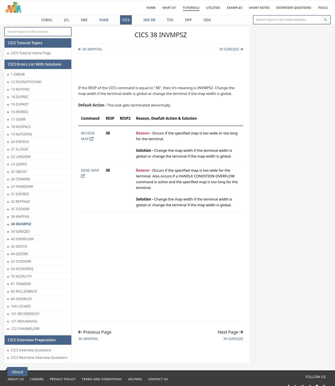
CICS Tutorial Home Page (31, 38)
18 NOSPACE (21, 112)
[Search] (325, 20)
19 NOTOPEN (21, 119)
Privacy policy (63, 379)
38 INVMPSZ (21, 209)
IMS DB (149, 20)
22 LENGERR (21, 142)
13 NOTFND (20, 74)
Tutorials (191, 8)
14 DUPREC (20, 82)
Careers (37, 379)
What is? (169, 8)
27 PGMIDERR (22, 172)
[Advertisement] (160, 68)
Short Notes (259, 8)
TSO (170, 20)
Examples (234, 8)
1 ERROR (18, 59)
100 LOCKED (21, 291)
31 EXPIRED (20, 179)
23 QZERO (19, 149)
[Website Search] (287, 20)
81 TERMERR (21, 269)
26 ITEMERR (20, 164)
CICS (126, 20)
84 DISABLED (21, 284)
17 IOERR (18, 104)
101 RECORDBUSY (25, 299)
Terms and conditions (102, 379)
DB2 (84, 20)
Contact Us (158, 379)
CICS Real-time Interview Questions (39, 343)
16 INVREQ (19, 97)
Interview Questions (293, 8)
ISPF (188, 20)
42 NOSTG (19, 232)
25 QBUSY (19, 157)
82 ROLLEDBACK (24, 276)
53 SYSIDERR (21, 247)
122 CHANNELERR (25, 314)
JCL (66, 20)
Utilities (213, 8)
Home (151, 8)
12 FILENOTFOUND (26, 67)
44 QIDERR (19, 239)
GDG (207, 20)
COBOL (47, 20)
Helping (135, 379)
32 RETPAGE (20, 187)
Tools (323, 8)
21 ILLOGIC (20, 134)
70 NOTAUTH (21, 261)
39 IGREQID (20, 217)
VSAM (104, 20)
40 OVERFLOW (22, 224)
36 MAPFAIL (20, 202)
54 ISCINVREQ (22, 254)
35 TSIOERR (20, 194)
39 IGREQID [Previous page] (231, 49)
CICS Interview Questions (31, 335)
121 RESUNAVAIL (24, 306)
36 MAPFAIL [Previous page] (90, 49)
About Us (16, 379)
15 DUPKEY (20, 89)
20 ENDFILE (20, 127)
